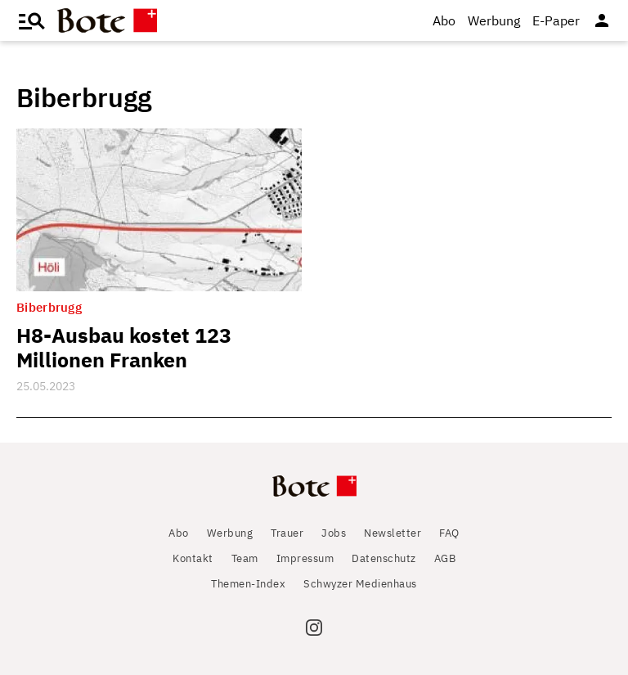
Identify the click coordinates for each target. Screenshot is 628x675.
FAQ (449, 533)
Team (244, 558)
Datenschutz (384, 558)
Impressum (305, 558)
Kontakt (193, 558)
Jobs (333, 533)
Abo (444, 20)
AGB (445, 558)
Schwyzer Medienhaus (360, 584)
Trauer (287, 533)
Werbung (494, 20)
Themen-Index (248, 584)
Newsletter (392, 533)
